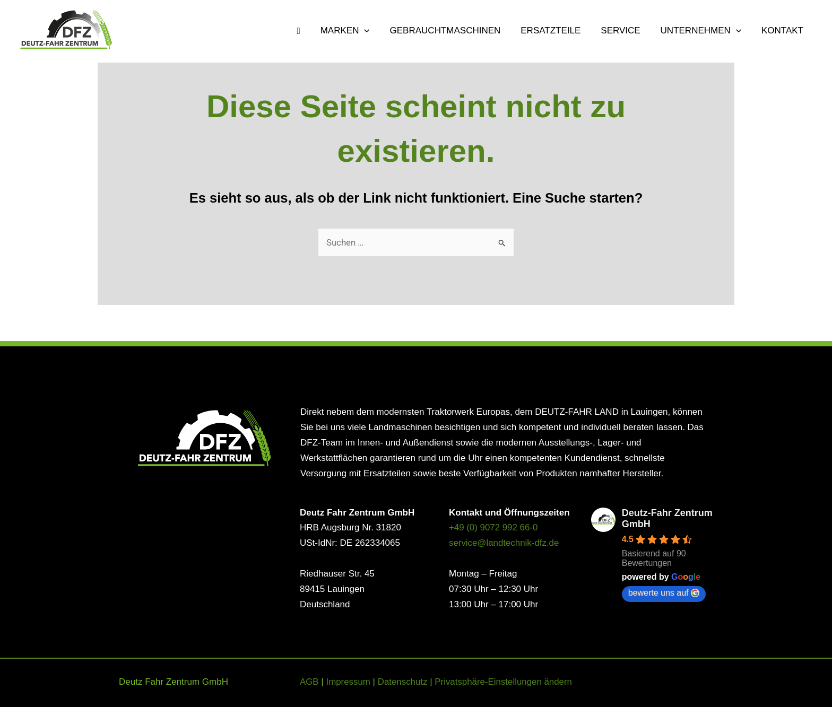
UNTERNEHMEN (704, 31)
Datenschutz (403, 682)
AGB (309, 682)
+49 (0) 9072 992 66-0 (494, 528)
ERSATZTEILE (558, 31)
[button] (375, 30)
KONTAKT (783, 31)
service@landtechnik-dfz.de (504, 543)
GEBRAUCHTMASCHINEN (454, 31)
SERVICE (625, 31)
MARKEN (357, 31)
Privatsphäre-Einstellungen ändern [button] (505, 682)
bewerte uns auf (663, 593)
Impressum (348, 682)
